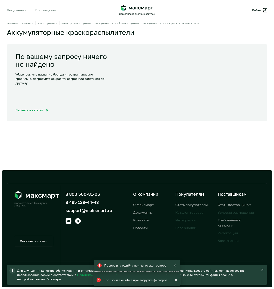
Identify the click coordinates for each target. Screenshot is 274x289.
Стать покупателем (191, 205)
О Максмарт (143, 205)
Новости (140, 228)
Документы (143, 212)
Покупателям (17, 10)
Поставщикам (45, 10)
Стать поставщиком (234, 205)
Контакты (141, 220)
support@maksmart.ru (89, 210)
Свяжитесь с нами (33, 241)
